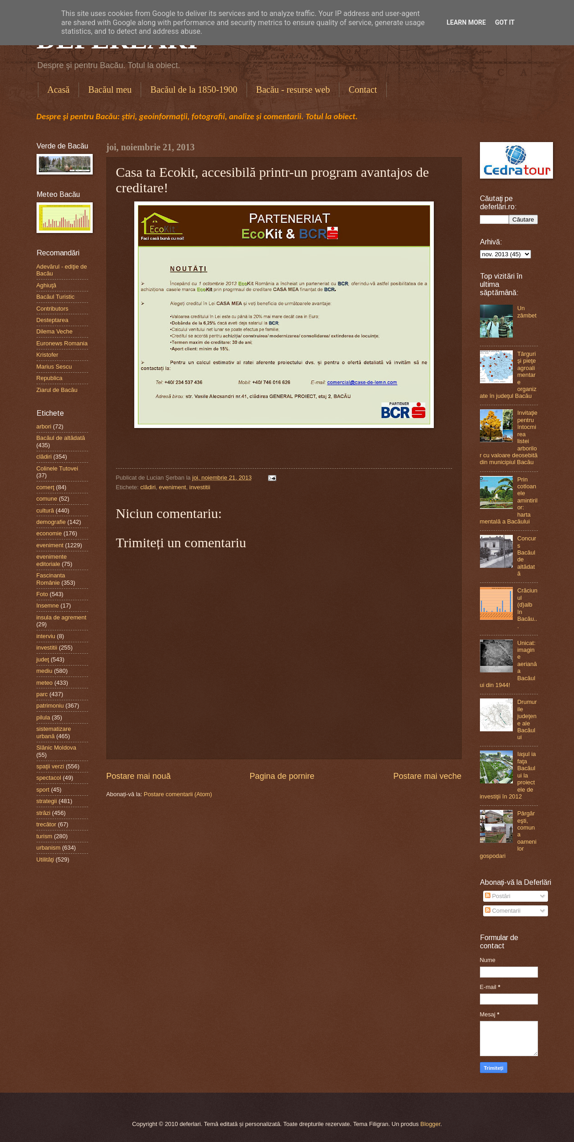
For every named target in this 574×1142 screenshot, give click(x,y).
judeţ (43, 659)
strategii (47, 801)
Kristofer (47, 354)
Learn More (466, 22)
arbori (44, 426)
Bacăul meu (110, 90)
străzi (44, 812)
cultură (45, 510)
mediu (45, 670)
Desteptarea (52, 320)
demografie (51, 521)
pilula (43, 717)
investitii (200, 487)
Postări (498, 896)
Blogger (431, 1124)
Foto (42, 594)
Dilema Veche (55, 331)
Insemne (48, 605)
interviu (46, 636)
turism (45, 836)
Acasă (58, 90)
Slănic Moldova (56, 747)
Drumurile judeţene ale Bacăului (527, 719)
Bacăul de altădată (61, 437)
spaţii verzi (50, 766)
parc (42, 694)
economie (49, 533)
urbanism (49, 847)
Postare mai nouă (138, 776)
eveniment (172, 487)
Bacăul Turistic (56, 296)
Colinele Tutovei (58, 468)
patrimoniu (50, 705)
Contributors (52, 308)
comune (47, 498)
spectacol (49, 777)
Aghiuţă (47, 285)
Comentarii (503, 910)
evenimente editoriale (52, 560)
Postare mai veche (427, 776)
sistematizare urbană (54, 732)
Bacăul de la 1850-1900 (193, 90)
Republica (50, 378)
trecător (47, 824)
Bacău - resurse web (293, 90)
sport (43, 789)
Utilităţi (45, 859)
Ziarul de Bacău (57, 389)
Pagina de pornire (281, 776)
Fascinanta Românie (51, 579)
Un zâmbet (527, 311)
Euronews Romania (62, 343)
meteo (45, 682)
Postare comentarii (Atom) (178, 794)
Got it (505, 22)
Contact (362, 90)
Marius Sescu (54, 366)
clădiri (148, 487)
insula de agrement (62, 617)
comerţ (45, 487)
